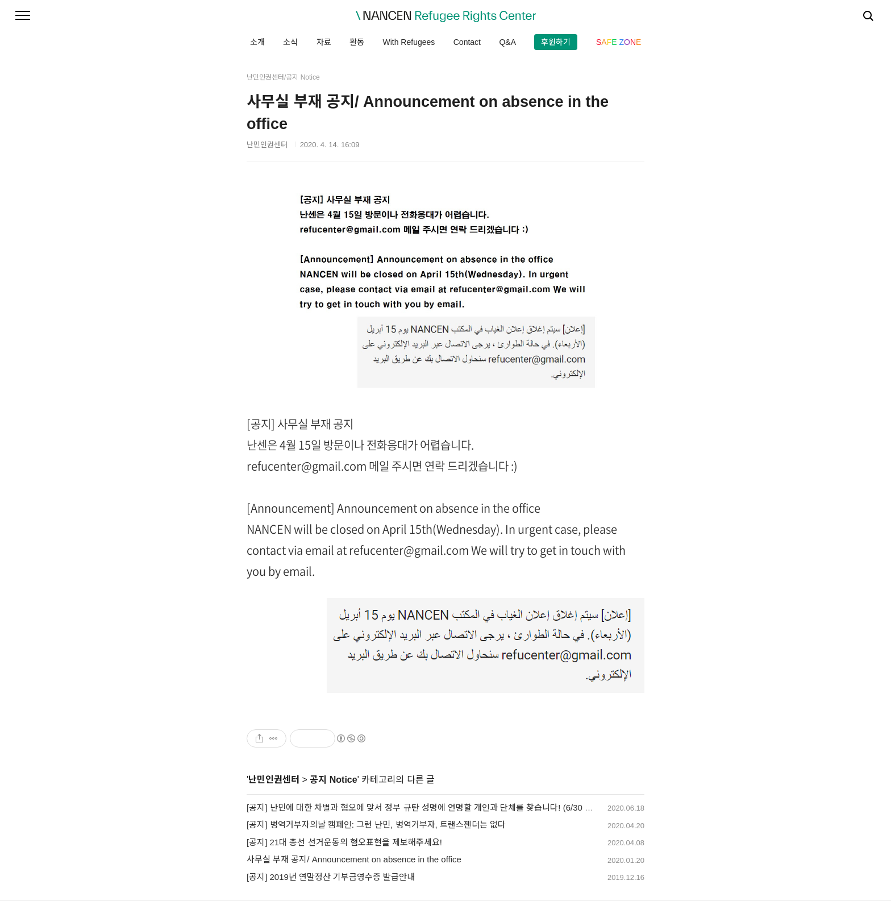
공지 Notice (333, 779)
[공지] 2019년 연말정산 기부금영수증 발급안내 (331, 877)
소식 (290, 42)
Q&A (507, 42)
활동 (356, 42)
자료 (324, 42)
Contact (467, 42)
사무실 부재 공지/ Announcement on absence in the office (354, 859)
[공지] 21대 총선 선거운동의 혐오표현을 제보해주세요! (344, 842)
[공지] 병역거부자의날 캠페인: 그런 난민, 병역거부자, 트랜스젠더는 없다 (376, 824)
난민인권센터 (273, 779)
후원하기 (556, 42)
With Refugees (408, 42)
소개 (257, 42)
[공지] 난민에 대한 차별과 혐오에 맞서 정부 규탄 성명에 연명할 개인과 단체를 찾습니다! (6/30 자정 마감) (434, 807)
